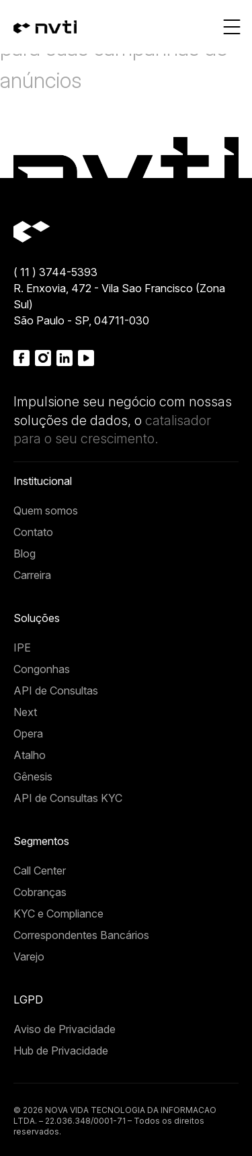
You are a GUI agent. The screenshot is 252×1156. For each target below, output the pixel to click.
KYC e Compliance (58, 913)
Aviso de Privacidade (64, 1029)
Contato (33, 532)
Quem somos (45, 510)
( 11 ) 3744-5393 (55, 272)
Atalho (29, 755)
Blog (24, 553)
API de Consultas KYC (67, 798)
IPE (22, 647)
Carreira (32, 575)
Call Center (39, 870)
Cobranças (40, 892)
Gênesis (32, 776)
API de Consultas (55, 690)
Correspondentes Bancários (81, 935)
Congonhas (41, 669)
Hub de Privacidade (60, 1050)
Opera (28, 733)
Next (25, 712)
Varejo (28, 956)
